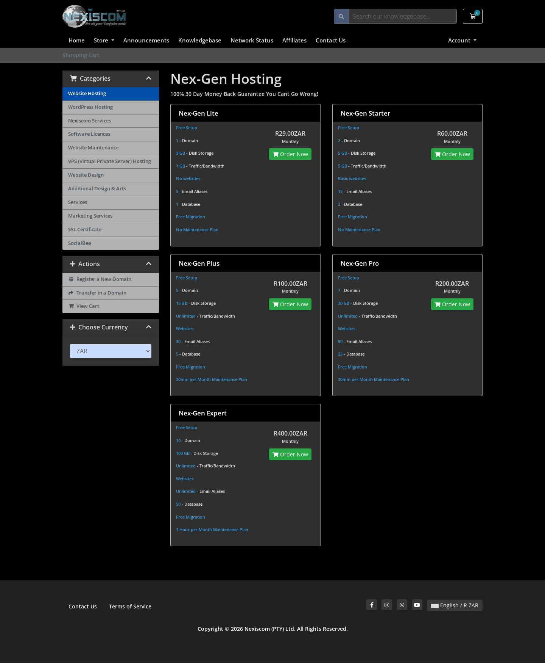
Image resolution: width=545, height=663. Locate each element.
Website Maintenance (93, 147)
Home (77, 40)
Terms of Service (130, 606)
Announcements (146, 40)
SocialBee (79, 243)
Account (460, 40)
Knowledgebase (199, 40)
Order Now (290, 154)
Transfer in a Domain (97, 293)
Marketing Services (90, 216)
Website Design (86, 175)
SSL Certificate (84, 229)
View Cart (83, 306)
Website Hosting (87, 93)
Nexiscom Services (89, 121)
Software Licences (89, 134)
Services (77, 202)
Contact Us (331, 40)
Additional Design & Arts (97, 188)
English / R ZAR (454, 605)
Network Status (251, 40)
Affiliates (294, 40)
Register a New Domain (99, 279)
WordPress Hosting (90, 107)
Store (102, 40)
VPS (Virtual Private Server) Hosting (109, 161)
